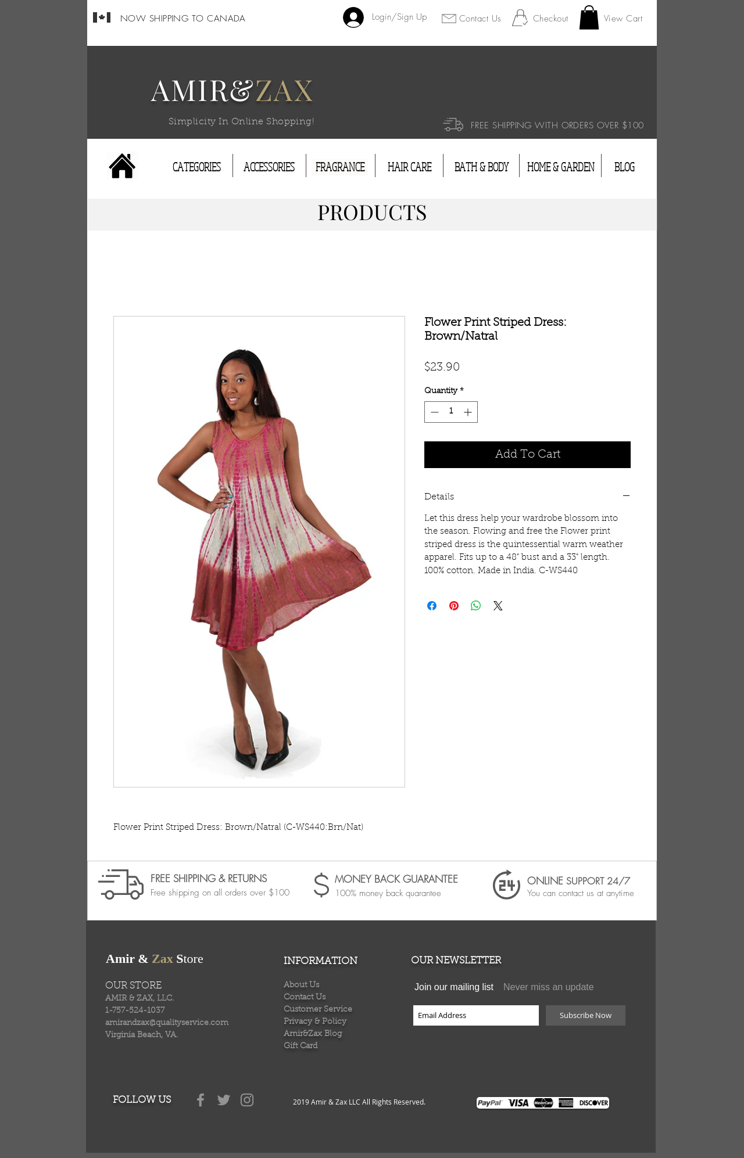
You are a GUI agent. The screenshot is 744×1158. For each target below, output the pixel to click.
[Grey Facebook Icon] (200, 1100)
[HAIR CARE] (409, 167)
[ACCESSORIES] (269, 167)
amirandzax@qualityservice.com (166, 1023)
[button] (589, 17)
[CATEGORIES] (197, 167)
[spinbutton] (451, 412)
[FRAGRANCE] (340, 167)
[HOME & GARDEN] (560, 167)
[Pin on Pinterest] (454, 606)
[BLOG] (624, 167)
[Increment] (469, 412)
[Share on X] (498, 606)
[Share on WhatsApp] (476, 606)
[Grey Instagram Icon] (247, 1100)
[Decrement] (433, 412)
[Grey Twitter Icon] (224, 1100)
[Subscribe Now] (585, 1015)
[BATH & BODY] (481, 167)
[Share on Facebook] (432, 606)
